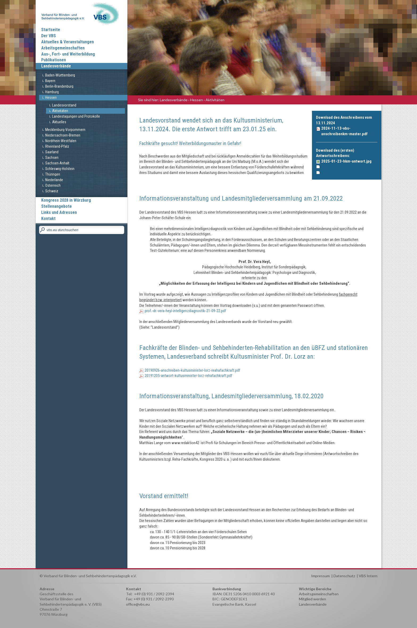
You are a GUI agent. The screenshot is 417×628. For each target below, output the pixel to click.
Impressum (320, 576)
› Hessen (195, 99)
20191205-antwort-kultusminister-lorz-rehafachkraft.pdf (188, 375)
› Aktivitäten (214, 99)
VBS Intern (368, 576)
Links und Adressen (59, 212)
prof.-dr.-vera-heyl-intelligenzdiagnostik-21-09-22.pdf (185, 310)
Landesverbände (56, 66)
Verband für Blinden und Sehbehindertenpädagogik (81, 13)
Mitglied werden (312, 599)
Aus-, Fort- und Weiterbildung (68, 54)
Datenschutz (344, 576)
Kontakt (48, 218)
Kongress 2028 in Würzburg (66, 200)
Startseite (50, 29)
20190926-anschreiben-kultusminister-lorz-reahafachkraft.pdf (192, 370)
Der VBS (48, 35)
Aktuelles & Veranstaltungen (67, 41)
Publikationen (53, 59)
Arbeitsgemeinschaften (63, 47)
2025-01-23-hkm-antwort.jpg (346, 161)
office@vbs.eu (138, 604)
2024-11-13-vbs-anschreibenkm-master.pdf (344, 131)
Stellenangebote (56, 206)
